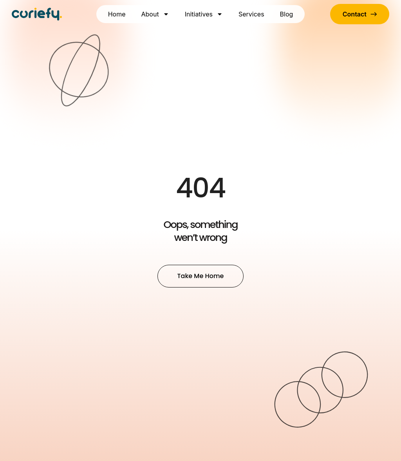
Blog (286, 14)
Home (117, 14)
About (155, 14)
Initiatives (204, 14)
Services (251, 14)
